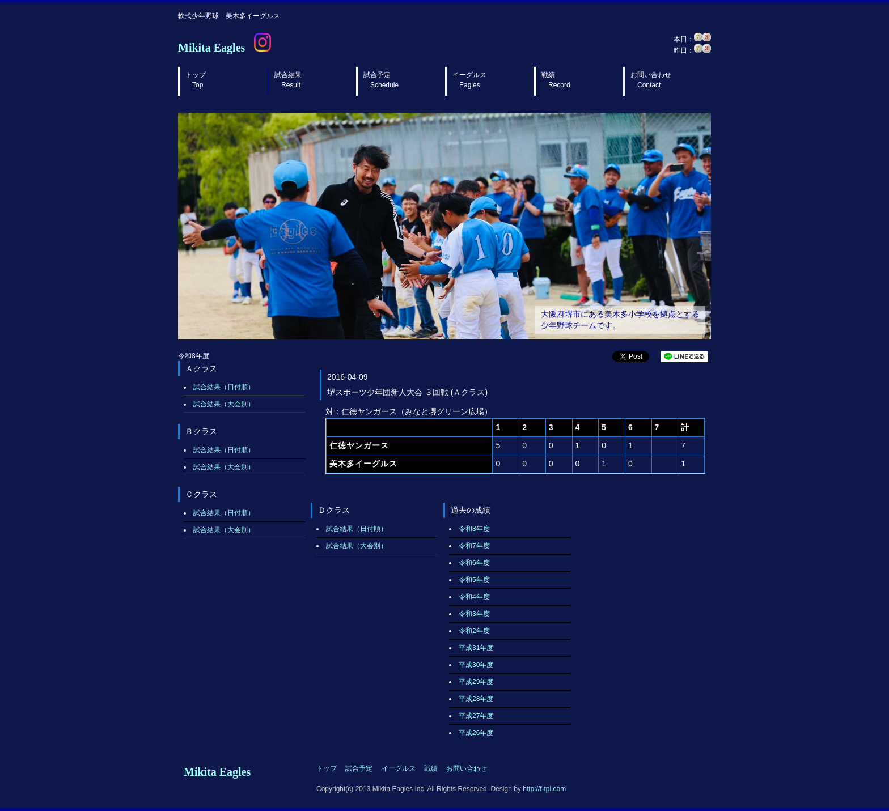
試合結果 (288, 80)
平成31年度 (476, 648)
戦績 (555, 80)
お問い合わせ (650, 80)
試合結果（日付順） (224, 387)
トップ (195, 80)
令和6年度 (474, 563)
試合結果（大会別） (224, 404)
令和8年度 (474, 529)
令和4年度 (474, 597)
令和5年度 (474, 580)
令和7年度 (474, 546)
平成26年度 (476, 733)
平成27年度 (476, 716)
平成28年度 (476, 699)
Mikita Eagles (211, 47)
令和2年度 (474, 631)
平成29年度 (476, 682)
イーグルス (469, 80)
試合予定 (381, 80)
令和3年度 (474, 614)
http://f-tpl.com (544, 789)
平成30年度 (476, 665)
